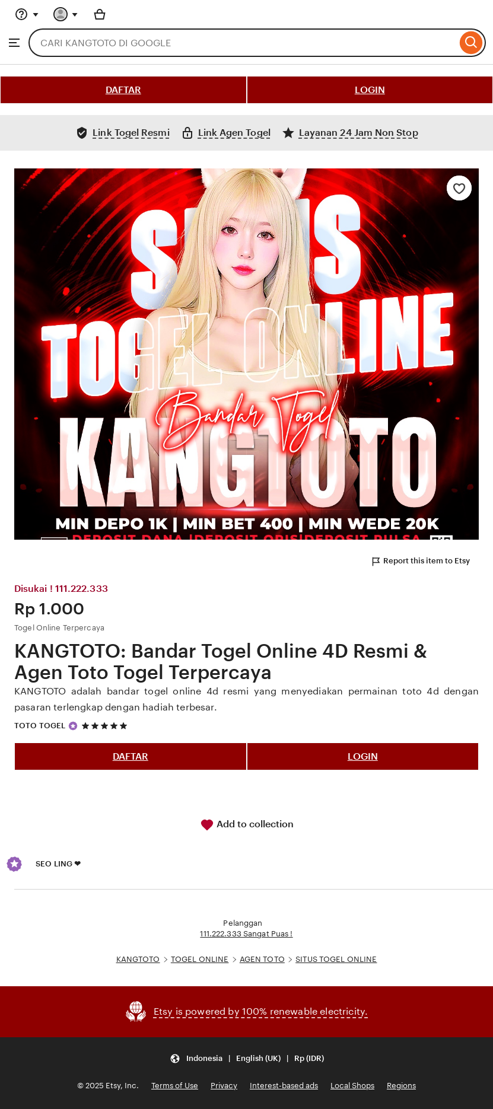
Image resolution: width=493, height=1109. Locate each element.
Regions (401, 1085)
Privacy (224, 1085)
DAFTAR (123, 89)
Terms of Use (174, 1085)
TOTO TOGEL (39, 725)
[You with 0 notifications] (65, 14)
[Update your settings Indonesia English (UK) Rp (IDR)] (247, 1059)
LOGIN (370, 89)
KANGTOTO (138, 959)
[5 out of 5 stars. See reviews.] (106, 725)
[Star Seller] (73, 726)
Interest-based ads (284, 1085)
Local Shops (352, 1085)
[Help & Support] (26, 14)
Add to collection (247, 825)
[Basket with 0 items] (99, 14)
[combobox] (242, 42)
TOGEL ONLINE (200, 959)
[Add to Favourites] (459, 188)
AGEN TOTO (262, 959)
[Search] (471, 42)
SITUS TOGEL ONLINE (336, 959)
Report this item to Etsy (420, 561)
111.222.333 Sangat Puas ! (246, 933)
